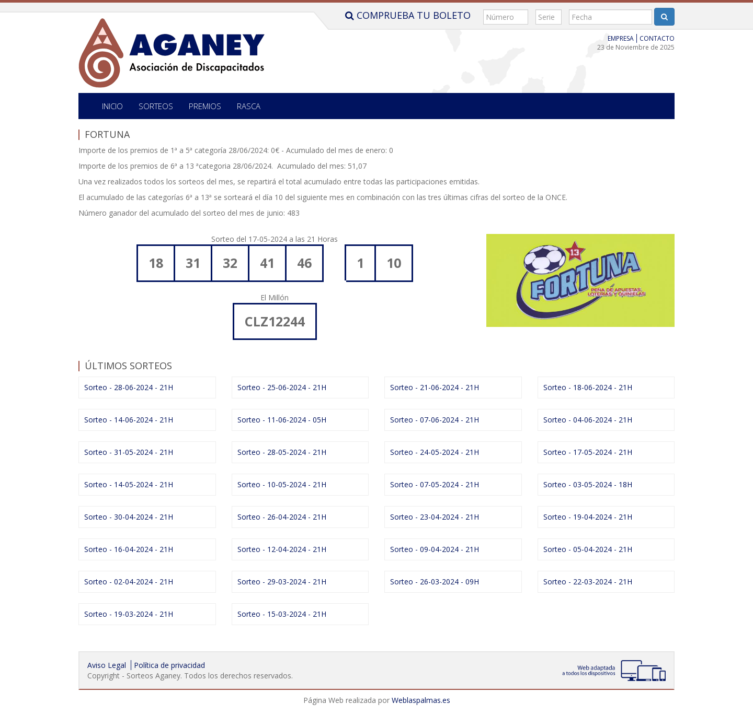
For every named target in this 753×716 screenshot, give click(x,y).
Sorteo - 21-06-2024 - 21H (434, 387)
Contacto (657, 38)
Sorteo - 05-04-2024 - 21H (587, 549)
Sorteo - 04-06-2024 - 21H (587, 420)
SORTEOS (156, 106)
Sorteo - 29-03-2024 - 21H (281, 581)
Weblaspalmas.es (421, 700)
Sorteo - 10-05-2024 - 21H (281, 484)
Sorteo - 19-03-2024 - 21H (128, 614)
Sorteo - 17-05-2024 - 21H (587, 452)
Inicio (112, 106)
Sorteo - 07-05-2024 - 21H (434, 484)
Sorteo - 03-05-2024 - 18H (587, 484)
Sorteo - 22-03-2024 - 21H (587, 581)
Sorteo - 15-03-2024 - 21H (281, 614)
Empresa (621, 38)
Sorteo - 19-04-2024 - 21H (587, 517)
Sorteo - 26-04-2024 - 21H (281, 517)
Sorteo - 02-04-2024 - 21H (128, 581)
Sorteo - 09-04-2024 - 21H (434, 549)
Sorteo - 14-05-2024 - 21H (128, 484)
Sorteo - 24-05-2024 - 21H (434, 452)
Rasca (248, 106)
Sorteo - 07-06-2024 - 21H (434, 420)
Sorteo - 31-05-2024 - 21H (128, 452)
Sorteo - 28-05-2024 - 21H (281, 452)
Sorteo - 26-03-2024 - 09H (434, 581)
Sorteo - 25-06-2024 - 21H (281, 387)
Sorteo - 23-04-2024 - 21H (434, 517)
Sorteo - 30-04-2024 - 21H (128, 517)
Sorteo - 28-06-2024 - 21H (128, 387)
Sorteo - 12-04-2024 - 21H (281, 549)
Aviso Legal (106, 665)
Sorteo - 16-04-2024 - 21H (128, 549)
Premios (205, 106)
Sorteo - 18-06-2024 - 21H (587, 387)
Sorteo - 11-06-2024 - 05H (281, 420)
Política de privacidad (169, 665)
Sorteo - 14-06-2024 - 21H (128, 420)
